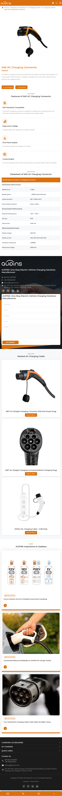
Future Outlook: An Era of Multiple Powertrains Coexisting (25, 599)
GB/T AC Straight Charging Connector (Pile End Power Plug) (31, 411)
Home (6, 7)
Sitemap (26, 781)
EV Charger (7, 747)
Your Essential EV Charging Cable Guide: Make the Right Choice (27, 722)
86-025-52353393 (10, 277)
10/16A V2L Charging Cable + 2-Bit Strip (31, 529)
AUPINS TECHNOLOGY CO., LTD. (28, 778)
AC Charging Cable (48, 7)
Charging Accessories (17, 7)
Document (21, 87)
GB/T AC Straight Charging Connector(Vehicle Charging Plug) (31, 470)
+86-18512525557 (10, 280)
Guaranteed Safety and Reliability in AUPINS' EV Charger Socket (27, 660)
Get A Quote (8, 87)
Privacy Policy (34, 781)
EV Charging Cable (33, 7)
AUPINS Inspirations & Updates (31, 546)
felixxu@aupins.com (11, 283)
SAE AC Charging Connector (14, 9)
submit (10, 342)
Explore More (31, 415)
